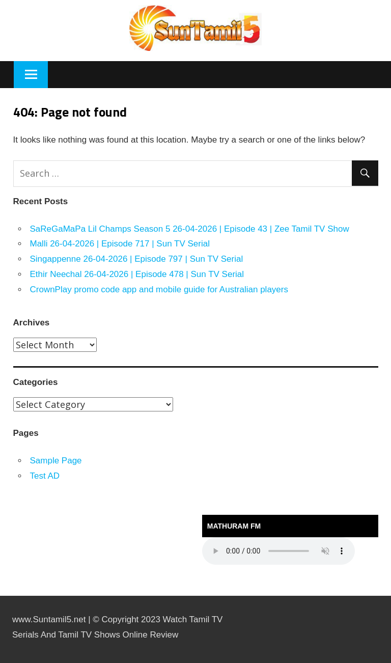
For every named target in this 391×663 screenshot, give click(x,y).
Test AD (45, 476)
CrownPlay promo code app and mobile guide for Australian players (159, 289)
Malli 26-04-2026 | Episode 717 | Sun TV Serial (120, 243)
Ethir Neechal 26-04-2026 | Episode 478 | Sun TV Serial (137, 274)
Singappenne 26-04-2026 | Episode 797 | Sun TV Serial (136, 259)
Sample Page (56, 460)
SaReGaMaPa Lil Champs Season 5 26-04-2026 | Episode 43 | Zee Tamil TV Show (189, 229)
